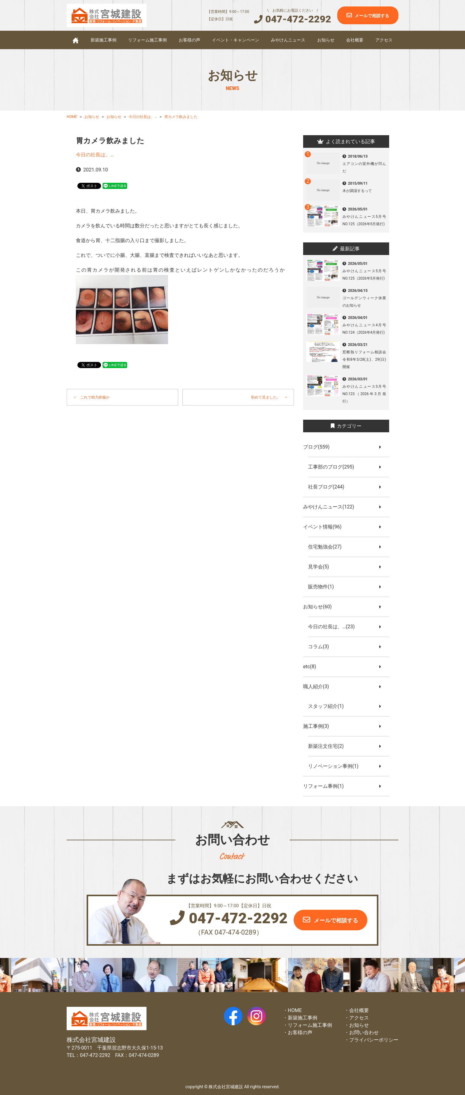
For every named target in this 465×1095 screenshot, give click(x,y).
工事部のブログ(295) (333, 467)
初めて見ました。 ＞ (269, 397)
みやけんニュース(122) (331, 507)
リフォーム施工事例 (147, 39)
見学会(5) (321, 567)
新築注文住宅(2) (328, 746)
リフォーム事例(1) (326, 786)
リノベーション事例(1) (335, 766)
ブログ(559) (319, 447)
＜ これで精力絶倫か (91, 397)
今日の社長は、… (95, 155)
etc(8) (312, 666)
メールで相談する (372, 15)
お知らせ (325, 39)
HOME (295, 1010)
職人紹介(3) (318, 686)
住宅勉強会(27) (327, 547)
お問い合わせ (364, 1032)
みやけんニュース (288, 39)
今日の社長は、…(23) (334, 627)
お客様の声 (189, 39)
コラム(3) (321, 647)
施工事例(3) (318, 726)
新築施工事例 (103, 39)
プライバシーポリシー (373, 1040)
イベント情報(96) (325, 527)
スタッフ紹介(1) (328, 706)
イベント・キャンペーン (235, 39)
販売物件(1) (323, 587)
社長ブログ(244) (328, 487)
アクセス (384, 39)
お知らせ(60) (320, 607)
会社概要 (354, 39)
